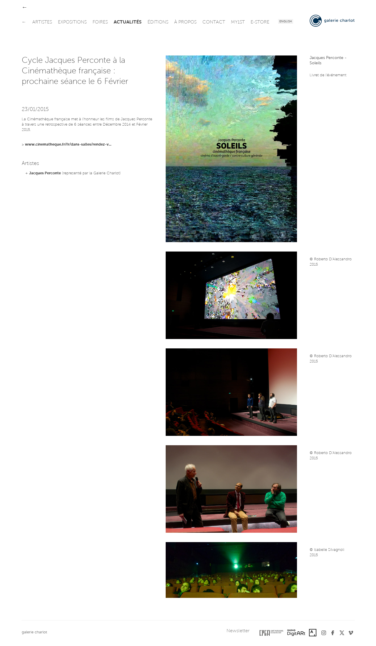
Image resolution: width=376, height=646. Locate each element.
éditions (157, 22)
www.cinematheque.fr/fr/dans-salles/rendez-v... (68, 144)
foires (100, 22)
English (285, 21)
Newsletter (237, 631)
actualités (128, 22)
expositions (72, 22)
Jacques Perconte (45, 173)
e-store (260, 22)
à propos (185, 22)
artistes (42, 22)
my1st (238, 22)
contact (213, 22)
